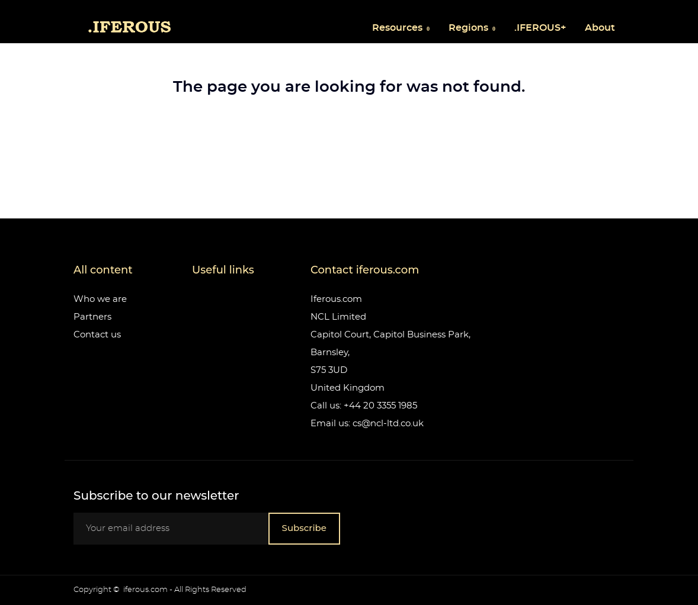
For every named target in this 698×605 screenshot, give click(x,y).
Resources (398, 28)
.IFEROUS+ (540, 28)
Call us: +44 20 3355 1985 (363, 405)
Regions (470, 28)
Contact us (97, 334)
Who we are (100, 299)
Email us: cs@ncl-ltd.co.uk (367, 423)
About (600, 28)
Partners (92, 317)
